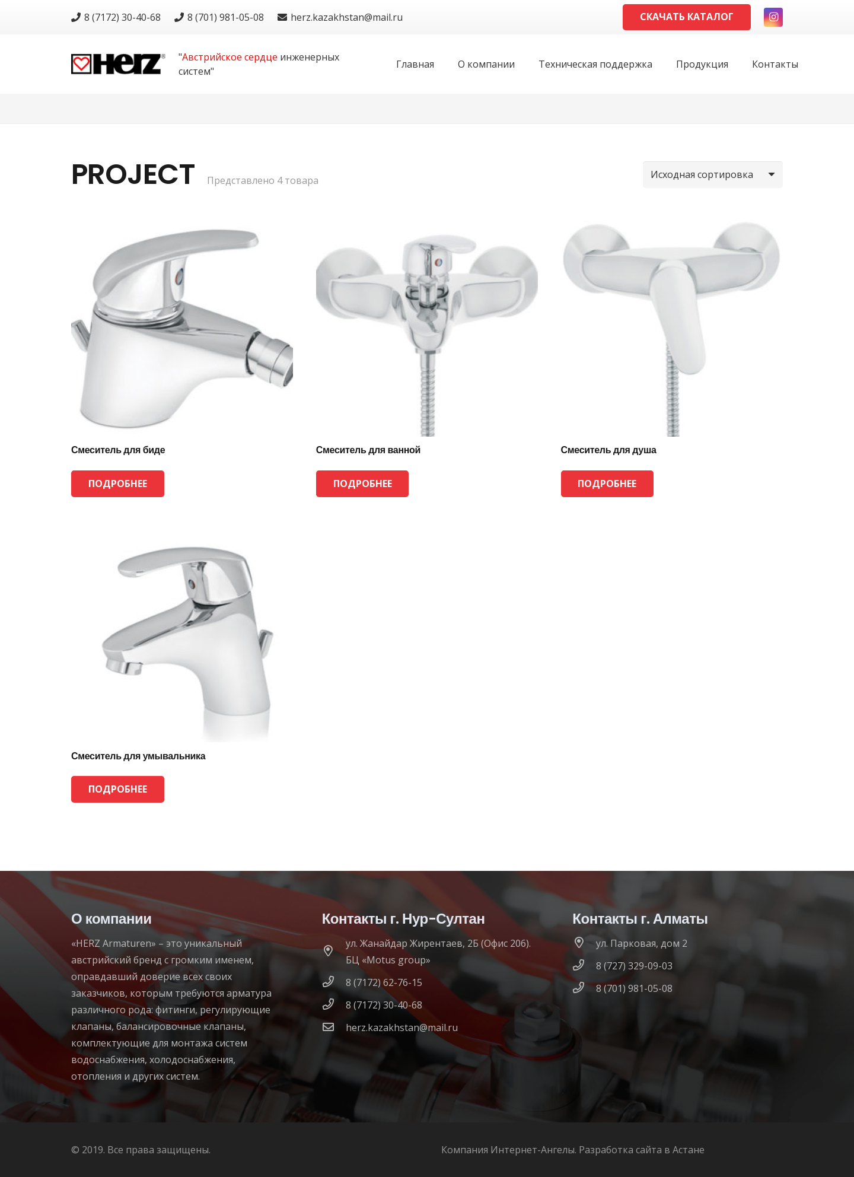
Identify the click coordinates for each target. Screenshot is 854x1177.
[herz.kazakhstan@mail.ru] (334, 1027)
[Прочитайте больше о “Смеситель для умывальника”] (117, 789)
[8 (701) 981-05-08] (584, 988)
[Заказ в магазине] (713, 174)
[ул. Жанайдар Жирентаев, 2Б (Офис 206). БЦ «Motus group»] (334, 951)
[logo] (118, 64)
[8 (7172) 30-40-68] (334, 1005)
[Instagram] (773, 17)
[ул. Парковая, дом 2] (584, 943)
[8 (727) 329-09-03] (584, 965)
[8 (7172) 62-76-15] (334, 982)
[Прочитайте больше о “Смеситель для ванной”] (362, 483)
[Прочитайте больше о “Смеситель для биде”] (117, 483)
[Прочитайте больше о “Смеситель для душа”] (607, 483)
